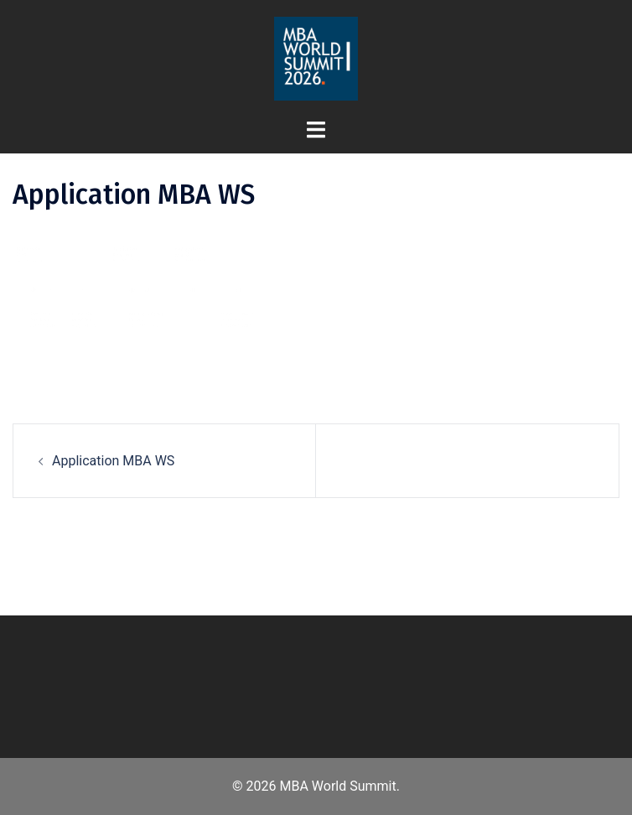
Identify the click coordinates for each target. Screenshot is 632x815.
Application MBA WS (113, 461)
